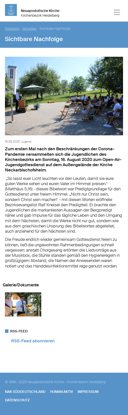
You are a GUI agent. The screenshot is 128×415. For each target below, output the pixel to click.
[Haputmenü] (117, 13)
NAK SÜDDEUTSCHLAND (25, 391)
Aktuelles (29, 29)
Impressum (88, 391)
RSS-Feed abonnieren (33, 341)
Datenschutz (17, 400)
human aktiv (61, 391)
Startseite (12, 29)
